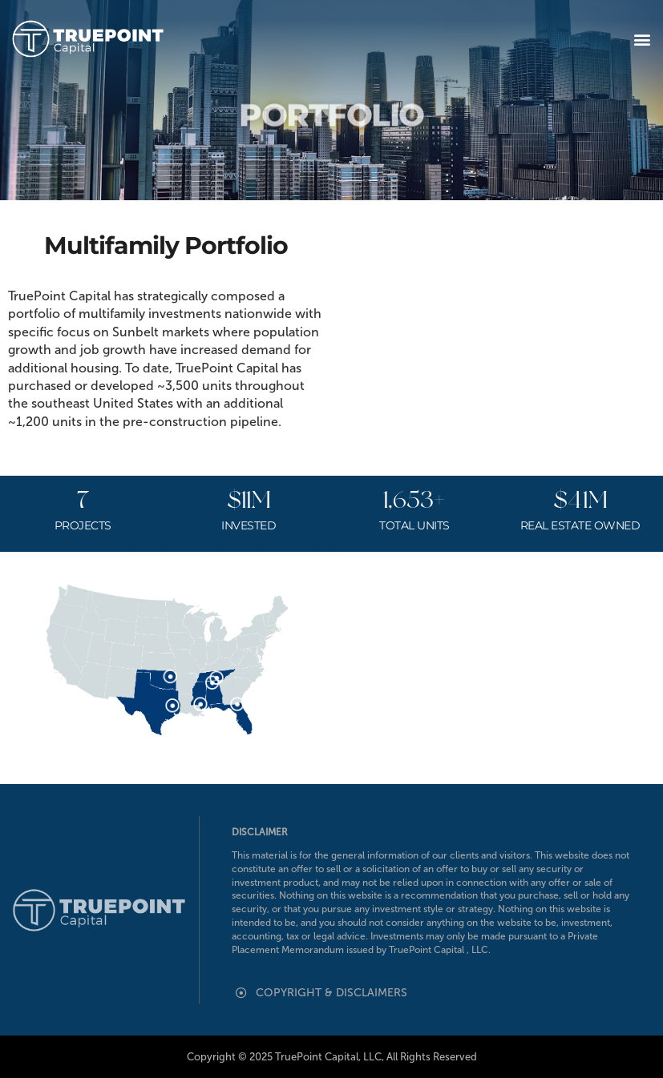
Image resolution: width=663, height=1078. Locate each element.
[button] (642, 39)
